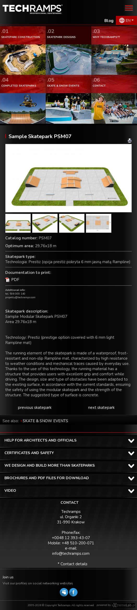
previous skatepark (34, 407)
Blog (109, 20)
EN (128, 20)
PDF (15, 279)
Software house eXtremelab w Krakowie (123, 605)
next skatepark (101, 407)
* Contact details (72, 564)
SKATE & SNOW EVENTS (45, 420)
